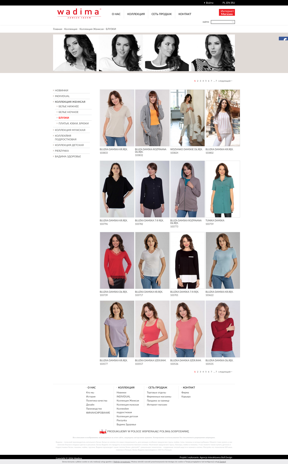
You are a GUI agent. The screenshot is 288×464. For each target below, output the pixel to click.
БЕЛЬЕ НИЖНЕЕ (69, 106)
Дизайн (90, 404)
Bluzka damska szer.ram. (150, 360)
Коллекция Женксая (92, 28)
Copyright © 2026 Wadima (69, 458)
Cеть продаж (162, 14)
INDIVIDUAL (62, 96)
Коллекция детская (127, 416)
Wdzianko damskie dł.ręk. (186, 149)
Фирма (185, 392)
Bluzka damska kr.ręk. (114, 149)
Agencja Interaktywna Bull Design (216, 457)
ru (233, 2)
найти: (206, 21)
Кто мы (90, 392)
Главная (57, 28)
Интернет (227, 12)
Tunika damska (215, 220)
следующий (224, 80)
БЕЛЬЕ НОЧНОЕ (68, 112)
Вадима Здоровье (68, 156)
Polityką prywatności (122, 462)
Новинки (61, 90)
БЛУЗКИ (111, 28)
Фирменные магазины (159, 396)
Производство (94, 408)
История (91, 396)
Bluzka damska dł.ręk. (114, 292)
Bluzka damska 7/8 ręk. (149, 220)
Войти (209, 2)
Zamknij (222, 462)
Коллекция (136, 14)
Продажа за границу (158, 400)
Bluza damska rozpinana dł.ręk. (150, 150)
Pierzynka (62, 150)
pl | (225, 2)
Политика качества (96, 400)
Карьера (185, 396)
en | (229, 2)
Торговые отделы (156, 392)
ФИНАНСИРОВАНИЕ (98, 412)
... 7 (215, 80)
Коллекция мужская (128, 404)
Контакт (185, 14)
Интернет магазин (157, 404)
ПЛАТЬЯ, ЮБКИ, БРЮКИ (74, 123)
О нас (116, 14)
